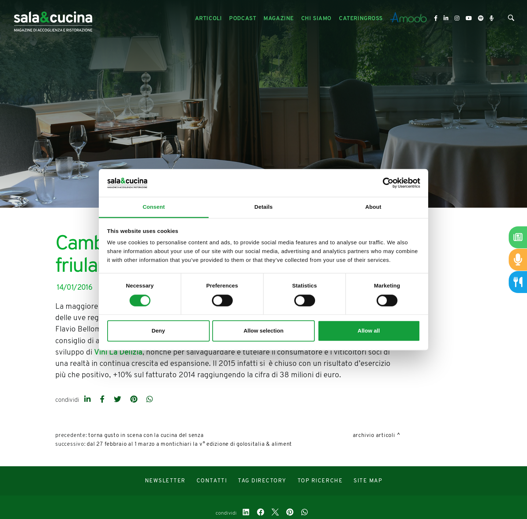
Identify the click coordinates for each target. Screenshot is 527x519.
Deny (158, 331)
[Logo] (53, 19)
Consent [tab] (154, 207)
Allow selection (263, 331)
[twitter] (118, 400)
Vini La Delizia (118, 352)
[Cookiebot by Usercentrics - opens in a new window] (388, 182)
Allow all (369, 331)
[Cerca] (511, 19)
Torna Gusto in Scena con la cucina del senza (145, 435)
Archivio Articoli (374, 435)
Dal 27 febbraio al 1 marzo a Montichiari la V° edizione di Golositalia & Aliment (189, 444)
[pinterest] (134, 400)
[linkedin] (88, 400)
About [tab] (373, 207)
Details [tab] (263, 207)
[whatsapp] (149, 400)
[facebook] (103, 400)
